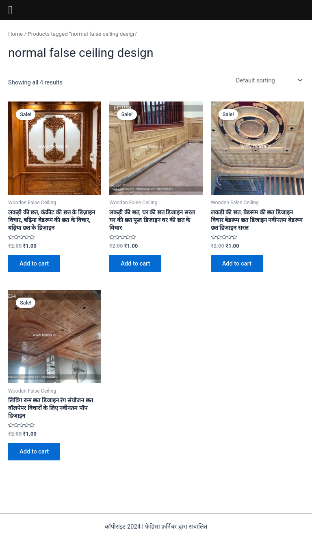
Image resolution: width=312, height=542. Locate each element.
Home (15, 34)
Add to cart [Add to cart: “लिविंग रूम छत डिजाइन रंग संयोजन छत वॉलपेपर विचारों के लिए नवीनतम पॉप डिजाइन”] (34, 451)
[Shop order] (268, 80)
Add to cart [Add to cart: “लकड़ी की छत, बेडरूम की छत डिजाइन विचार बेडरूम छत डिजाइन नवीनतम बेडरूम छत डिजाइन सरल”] (236, 263)
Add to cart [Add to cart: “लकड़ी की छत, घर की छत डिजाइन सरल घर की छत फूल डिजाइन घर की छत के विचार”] (135, 263)
